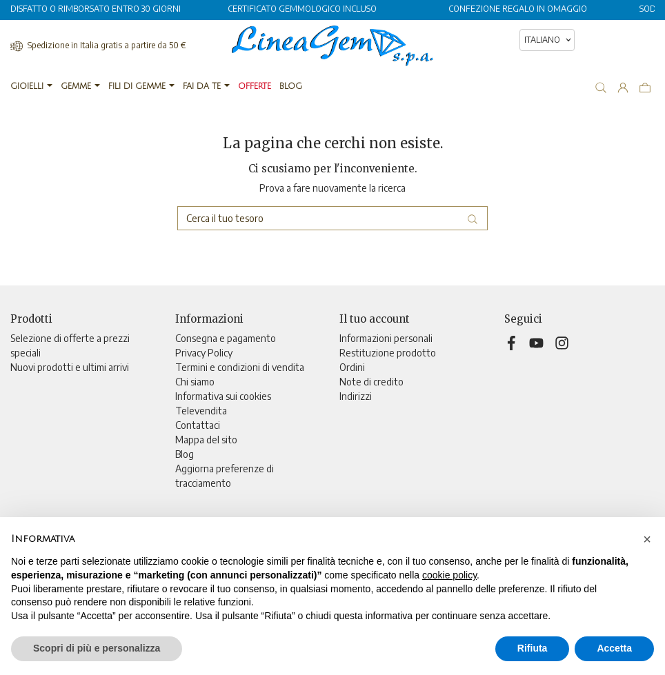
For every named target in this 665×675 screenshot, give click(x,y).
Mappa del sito (206, 439)
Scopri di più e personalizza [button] (96, 648)
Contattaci (197, 425)
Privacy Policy (203, 353)
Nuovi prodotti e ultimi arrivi (69, 367)
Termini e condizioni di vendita (239, 367)
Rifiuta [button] (532, 648)
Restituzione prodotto (387, 353)
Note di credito (371, 381)
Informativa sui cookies (223, 396)
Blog (184, 454)
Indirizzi (355, 396)
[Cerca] (332, 218)
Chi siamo (195, 381)
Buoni (351, 410)
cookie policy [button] (449, 575)
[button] (647, 539)
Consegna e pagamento (225, 338)
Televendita (201, 410)
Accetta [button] (614, 648)
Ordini (352, 367)
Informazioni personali (386, 338)
